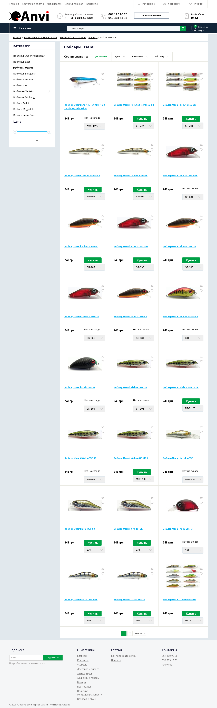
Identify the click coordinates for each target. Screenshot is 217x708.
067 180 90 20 (117, 14)
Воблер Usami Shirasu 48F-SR (179, 246)
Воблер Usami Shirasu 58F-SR (81, 246)
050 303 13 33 (117, 18)
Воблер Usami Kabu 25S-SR (178, 528)
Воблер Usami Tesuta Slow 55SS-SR (134, 104)
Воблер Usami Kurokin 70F (178, 458)
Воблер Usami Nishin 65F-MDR (131, 458)
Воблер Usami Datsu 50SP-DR (179, 599)
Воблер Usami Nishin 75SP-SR (130, 387)
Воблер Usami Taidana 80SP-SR (82, 175)
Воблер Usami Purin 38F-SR (79, 387)
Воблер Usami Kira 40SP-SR (79, 528)
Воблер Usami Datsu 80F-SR (129, 599)
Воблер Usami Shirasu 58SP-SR (180, 175)
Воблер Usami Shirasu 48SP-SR (131, 246)
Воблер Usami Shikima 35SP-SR (180, 316)
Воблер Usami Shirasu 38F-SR (130, 316)
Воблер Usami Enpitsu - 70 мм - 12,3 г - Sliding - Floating (84, 106)
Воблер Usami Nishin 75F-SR (80, 458)
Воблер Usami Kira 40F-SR (128, 528)
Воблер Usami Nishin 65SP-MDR (181, 387)
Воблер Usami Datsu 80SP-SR (80, 599)
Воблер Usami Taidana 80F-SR (130, 175)
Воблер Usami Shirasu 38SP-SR (81, 316)
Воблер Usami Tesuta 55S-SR (179, 104)
